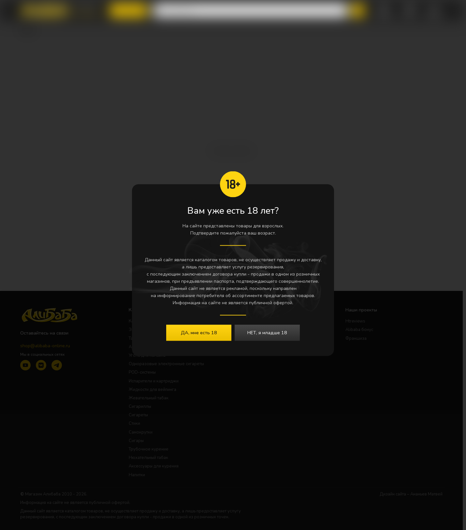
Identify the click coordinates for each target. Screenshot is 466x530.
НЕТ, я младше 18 (267, 332)
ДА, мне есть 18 (199, 332)
